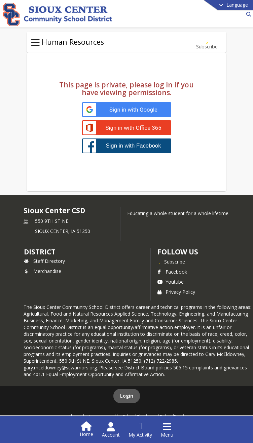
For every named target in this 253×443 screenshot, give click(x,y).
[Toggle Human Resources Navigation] (35, 42)
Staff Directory (44, 261)
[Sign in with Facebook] (126, 146)
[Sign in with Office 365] (126, 128)
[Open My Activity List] (140, 429)
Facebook (172, 272)
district (40, 251)
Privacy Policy (176, 292)
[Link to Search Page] (247, 14)
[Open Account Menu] (111, 429)
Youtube (170, 282)
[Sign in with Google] (126, 110)
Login (126, 396)
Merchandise (42, 271)
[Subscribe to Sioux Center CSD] (171, 261)
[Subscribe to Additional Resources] (207, 42)
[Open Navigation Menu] (167, 429)
